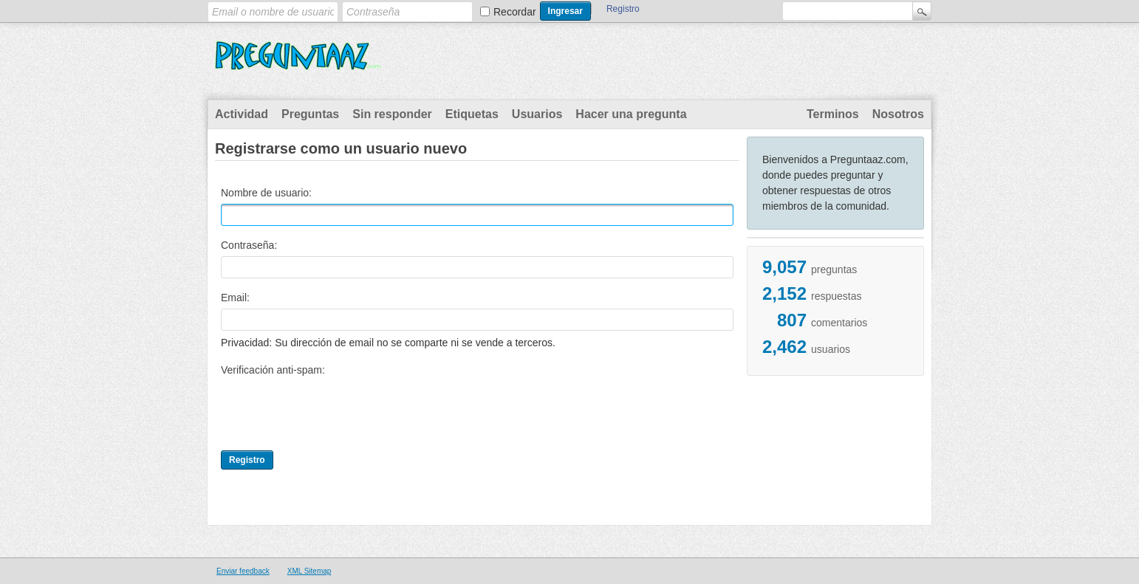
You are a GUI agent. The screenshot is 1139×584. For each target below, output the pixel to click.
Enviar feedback (243, 571)
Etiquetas (472, 114)
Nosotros (898, 114)
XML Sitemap (309, 571)
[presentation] (333, 410)
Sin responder (392, 114)
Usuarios (537, 114)
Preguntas (310, 114)
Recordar (514, 12)
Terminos (833, 114)
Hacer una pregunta (630, 114)
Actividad (241, 114)
